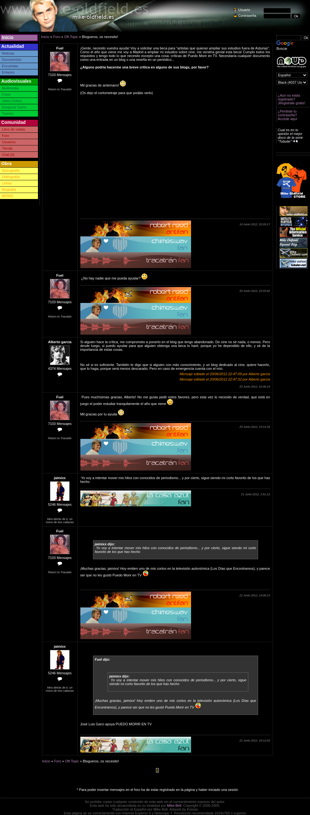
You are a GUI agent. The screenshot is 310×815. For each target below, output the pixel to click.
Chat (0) (8, 155)
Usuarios (9, 142)
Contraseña (247, 15)
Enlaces (8, 72)
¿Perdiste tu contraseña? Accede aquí (287, 115)
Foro (5, 136)
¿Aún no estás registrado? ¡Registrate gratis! (291, 99)
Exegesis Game (14, 107)
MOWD (7, 196)
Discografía (11, 170)
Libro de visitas (13, 129)
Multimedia (10, 88)
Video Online (12, 101)
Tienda (7, 148)
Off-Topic (71, 37)
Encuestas (10, 66)
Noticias (8, 53)
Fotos (6, 94)
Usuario (244, 10)
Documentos (12, 59)
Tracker (8, 113)
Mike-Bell (174, 805)
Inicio (8, 37)
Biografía (9, 189)
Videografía (11, 177)
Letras (7, 183)
